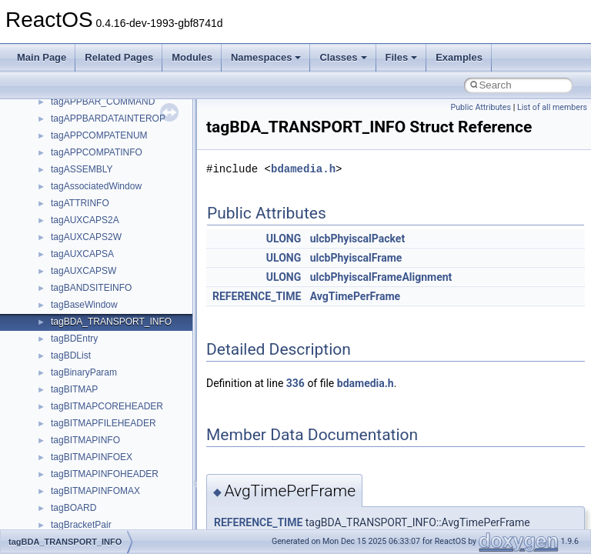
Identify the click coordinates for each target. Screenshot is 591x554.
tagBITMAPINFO (85, 440)
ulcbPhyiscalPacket (357, 238)
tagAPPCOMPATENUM (99, 135)
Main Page (41, 57)
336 (295, 383)
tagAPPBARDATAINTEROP (108, 118)
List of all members (552, 107)
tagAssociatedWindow (96, 186)
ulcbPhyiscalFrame (356, 258)
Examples (459, 57)
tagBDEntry (74, 338)
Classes (342, 57)
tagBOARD (73, 507)
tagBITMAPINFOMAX (95, 491)
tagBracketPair (81, 524)
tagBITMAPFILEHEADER (103, 423)
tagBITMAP (74, 389)
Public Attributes (480, 107)
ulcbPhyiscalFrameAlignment (381, 277)
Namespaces (266, 57)
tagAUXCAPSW (83, 270)
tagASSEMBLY (81, 169)
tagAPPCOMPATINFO (96, 152)
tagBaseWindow (84, 304)
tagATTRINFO (80, 203)
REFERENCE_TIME (256, 296)
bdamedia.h (303, 169)
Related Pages (119, 57)
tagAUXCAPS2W (86, 237)
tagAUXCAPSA (82, 254)
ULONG (283, 238)
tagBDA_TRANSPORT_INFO (111, 321)
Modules (192, 57)
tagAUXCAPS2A (85, 220)
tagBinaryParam (84, 372)
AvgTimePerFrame (355, 296)
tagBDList (71, 355)
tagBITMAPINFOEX (91, 457)
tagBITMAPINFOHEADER (105, 474)
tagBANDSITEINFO (91, 287)
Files (402, 57)
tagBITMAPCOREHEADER (107, 406)
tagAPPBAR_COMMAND (103, 101)
